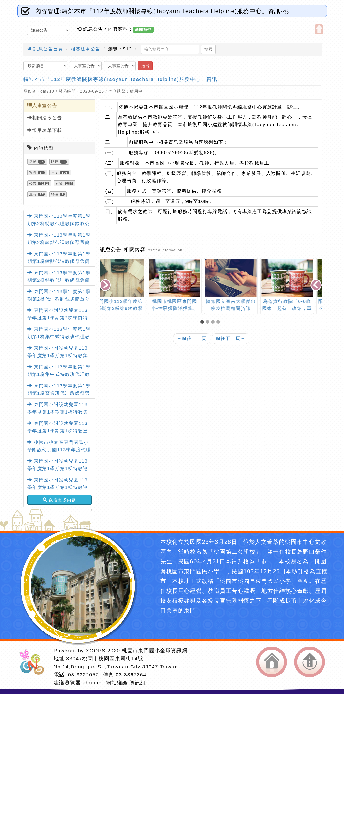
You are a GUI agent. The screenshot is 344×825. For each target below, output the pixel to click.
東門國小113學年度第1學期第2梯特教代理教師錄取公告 (59, 223)
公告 (33, 183)
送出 (145, 65)
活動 (33, 162)
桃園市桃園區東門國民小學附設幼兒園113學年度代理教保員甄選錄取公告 (59, 449)
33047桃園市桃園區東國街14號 (104, 658)
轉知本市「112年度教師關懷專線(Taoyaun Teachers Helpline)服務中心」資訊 (120, 79)
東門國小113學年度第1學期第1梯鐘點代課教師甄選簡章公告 (59, 261)
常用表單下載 (44, 130)
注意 (33, 194)
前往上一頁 (192, 338)
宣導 (59, 183)
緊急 (33, 172)
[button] (203, 322)
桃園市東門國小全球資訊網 (154, 650)
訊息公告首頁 (45, 48)
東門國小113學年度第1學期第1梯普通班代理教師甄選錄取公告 (59, 393)
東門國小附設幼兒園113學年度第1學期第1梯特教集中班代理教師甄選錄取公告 (57, 355)
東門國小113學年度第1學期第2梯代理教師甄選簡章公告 (59, 299)
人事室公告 (42, 105)
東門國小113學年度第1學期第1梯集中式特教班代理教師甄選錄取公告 (59, 336)
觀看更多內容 (59, 499)
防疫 (55, 162)
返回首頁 (271, 662)
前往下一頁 (231, 338)
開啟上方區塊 (319, 29)
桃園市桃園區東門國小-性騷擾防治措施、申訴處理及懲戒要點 (183, 308)
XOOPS (96, 650)
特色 (55, 194)
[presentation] (106, 285)
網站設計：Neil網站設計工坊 (33, 663)
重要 (55, 172)
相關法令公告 (86, 48)
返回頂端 (309, 662)
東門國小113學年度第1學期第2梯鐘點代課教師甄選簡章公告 (59, 242)
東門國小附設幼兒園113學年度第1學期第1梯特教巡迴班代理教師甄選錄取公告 (57, 431)
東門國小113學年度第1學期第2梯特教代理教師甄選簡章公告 (59, 280)
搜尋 (208, 49)
